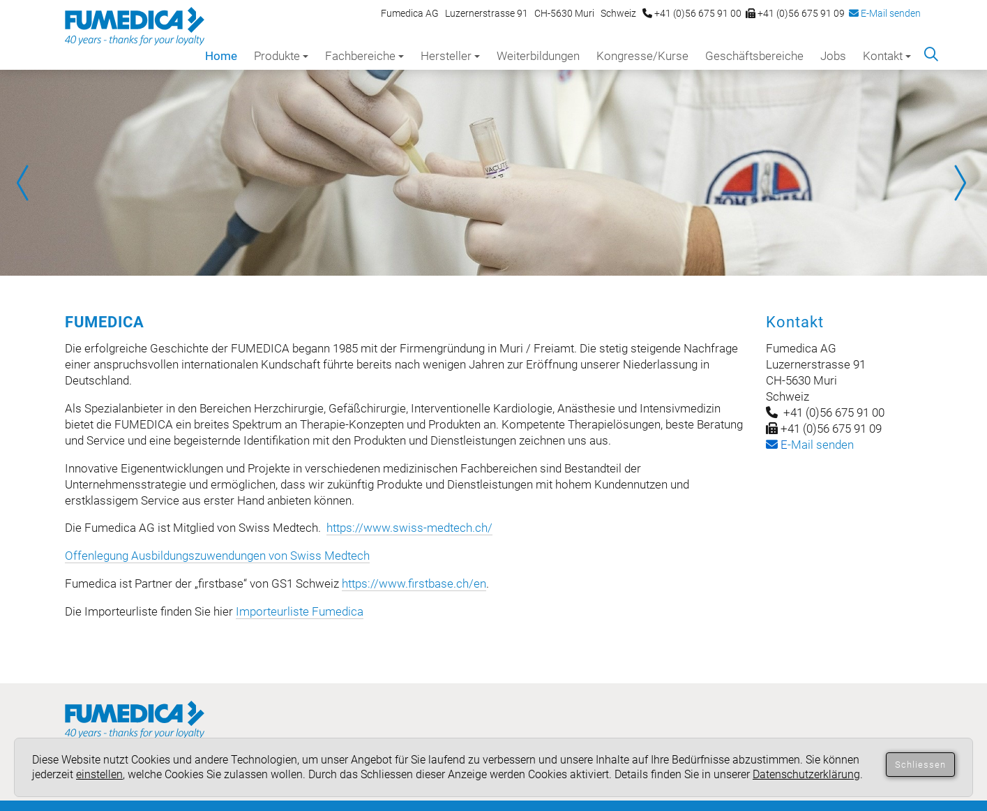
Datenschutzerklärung (806, 774)
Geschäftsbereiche (754, 56)
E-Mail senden (885, 13)
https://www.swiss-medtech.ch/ (409, 528)
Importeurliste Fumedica (299, 611)
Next (959, 183)
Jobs (833, 56)
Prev (28, 183)
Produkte (281, 56)
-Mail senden (810, 445)
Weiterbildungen (538, 56)
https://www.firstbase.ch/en (414, 583)
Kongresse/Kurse (642, 56)
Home (221, 56)
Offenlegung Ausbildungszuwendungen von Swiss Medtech (217, 556)
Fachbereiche (364, 56)
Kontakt (887, 56)
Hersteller (450, 56)
